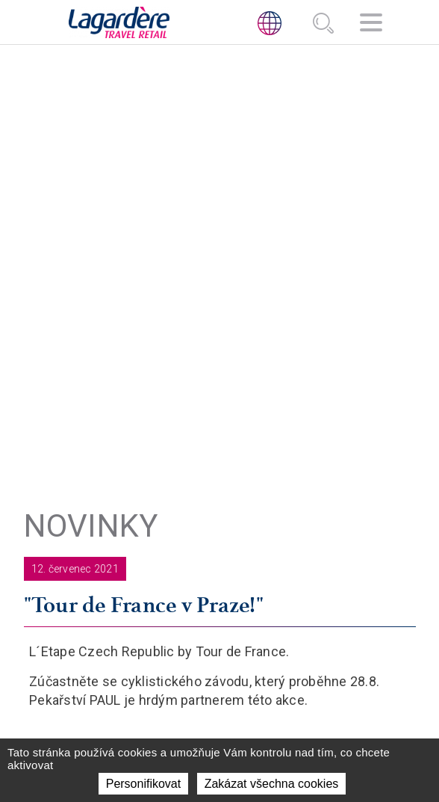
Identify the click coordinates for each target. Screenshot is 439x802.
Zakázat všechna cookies (272, 783)
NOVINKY (312, 461)
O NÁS (305, 406)
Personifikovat (143, 783)
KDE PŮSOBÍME (327, 443)
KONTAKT (313, 480)
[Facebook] (236, 579)
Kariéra (312, 498)
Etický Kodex (219, 646)
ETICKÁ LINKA (219, 618)
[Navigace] (371, 24)
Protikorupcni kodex (219, 700)
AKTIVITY (313, 425)
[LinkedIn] (202, 579)
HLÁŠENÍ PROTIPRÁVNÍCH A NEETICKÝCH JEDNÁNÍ (219, 673)
